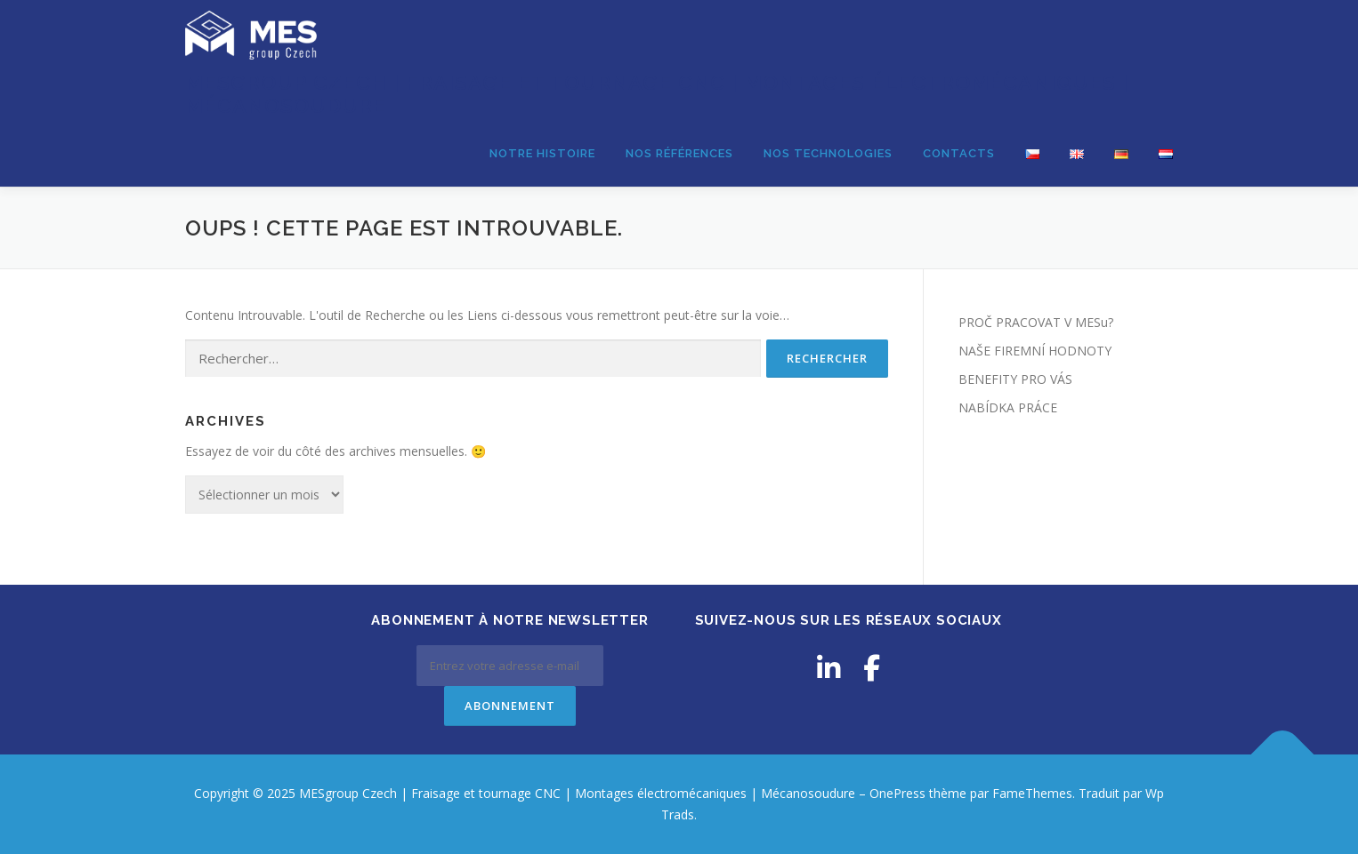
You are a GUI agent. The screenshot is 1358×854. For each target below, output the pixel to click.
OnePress (897, 793)
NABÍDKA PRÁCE (1007, 407)
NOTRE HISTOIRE (542, 153)
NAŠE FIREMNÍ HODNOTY (1034, 350)
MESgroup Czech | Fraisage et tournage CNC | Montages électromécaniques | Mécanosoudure (656, 93)
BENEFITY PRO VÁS (1015, 379)
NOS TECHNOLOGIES (828, 153)
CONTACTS (959, 153)
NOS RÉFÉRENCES (679, 153)
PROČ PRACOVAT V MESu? (1035, 322)
